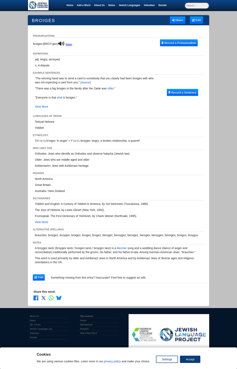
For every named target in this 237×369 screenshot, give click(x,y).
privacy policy (112, 361)
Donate (163, 5)
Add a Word (83, 5)
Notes (111, 5)
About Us (99, 5)
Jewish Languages (130, 5)
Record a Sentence (182, 92)
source (85, 82)
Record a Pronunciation (178, 42)
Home (70, 5)
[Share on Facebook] (35, 297)
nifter (110, 88)
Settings (167, 359)
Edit (196, 20)
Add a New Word (88, 333)
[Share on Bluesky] (58, 297)
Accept (190, 359)
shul (59, 97)
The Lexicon (86, 316)
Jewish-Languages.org (41, 329)
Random (84, 329)
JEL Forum (35, 324)
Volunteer (150, 5)
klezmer (122, 248)
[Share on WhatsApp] (51, 297)
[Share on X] (43, 297)
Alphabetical (86, 324)
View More (41, 106)
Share (177, 20)
